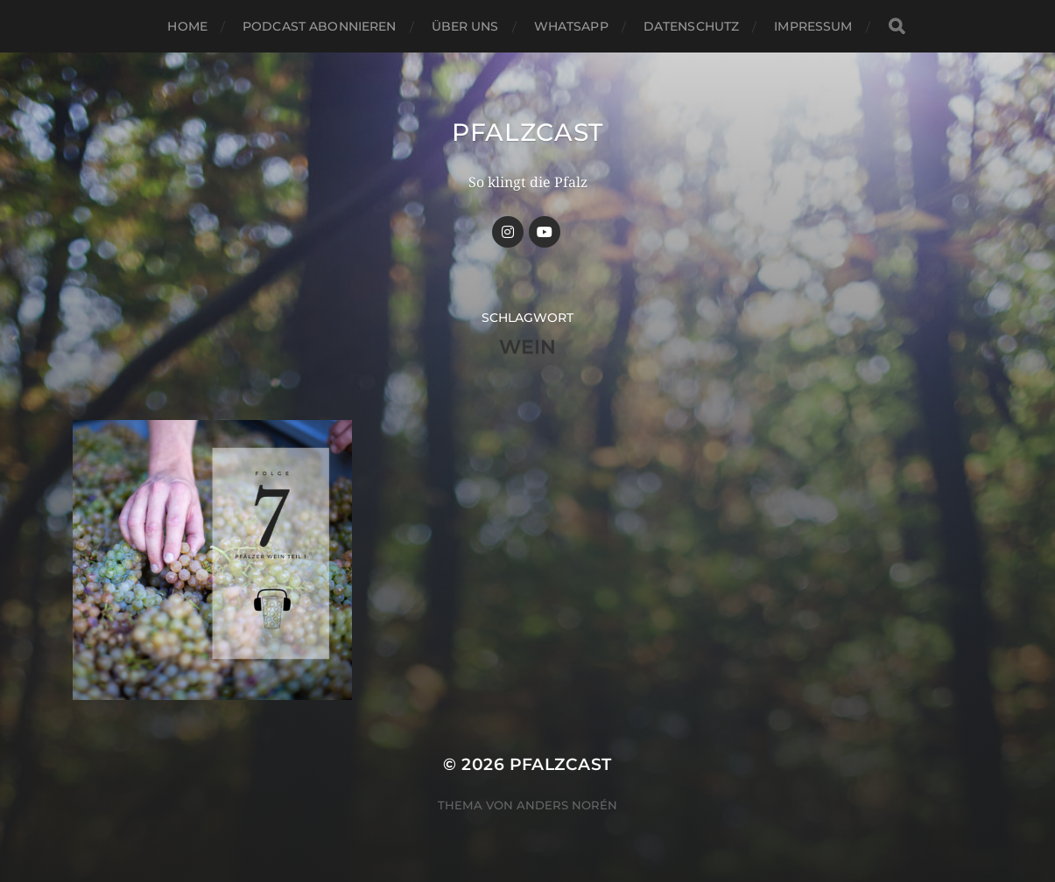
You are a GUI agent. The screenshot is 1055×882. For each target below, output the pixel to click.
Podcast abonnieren (320, 26)
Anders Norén (567, 805)
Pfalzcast (527, 132)
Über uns (465, 26)
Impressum (813, 26)
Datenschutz (692, 26)
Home (187, 26)
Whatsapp (571, 26)
